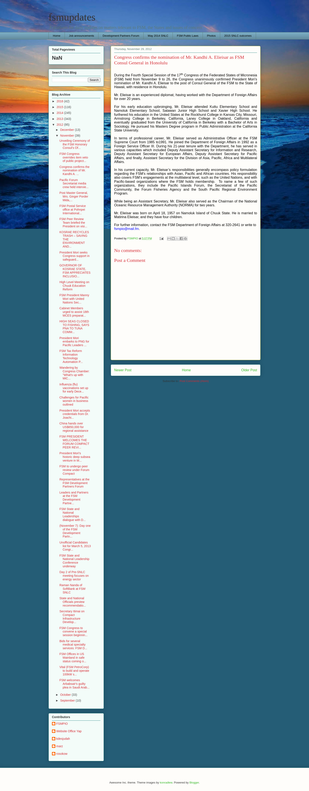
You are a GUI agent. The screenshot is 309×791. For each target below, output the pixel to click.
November (67, 135)
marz (59, 746)
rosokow (61, 753)
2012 (60, 124)
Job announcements (81, 35)
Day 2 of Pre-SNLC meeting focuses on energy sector (74, 575)
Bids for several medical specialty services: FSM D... (73, 644)
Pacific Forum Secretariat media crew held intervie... (74, 183)
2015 (60, 107)
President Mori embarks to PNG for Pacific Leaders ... (74, 341)
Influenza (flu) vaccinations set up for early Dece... (73, 388)
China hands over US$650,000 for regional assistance (73, 427)
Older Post (249, 370)
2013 (60, 119)
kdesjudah (63, 738)
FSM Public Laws (187, 35)
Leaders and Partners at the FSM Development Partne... (73, 498)
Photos (211, 35)
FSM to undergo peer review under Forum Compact (74, 470)
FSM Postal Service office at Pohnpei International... (72, 209)
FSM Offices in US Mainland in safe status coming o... (72, 657)
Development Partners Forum (121, 35)
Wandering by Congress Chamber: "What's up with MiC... (74, 373)
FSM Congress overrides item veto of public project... (73, 157)
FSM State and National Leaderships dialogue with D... (72, 514)
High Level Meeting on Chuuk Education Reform (74, 285)
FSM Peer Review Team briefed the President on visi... (73, 222)
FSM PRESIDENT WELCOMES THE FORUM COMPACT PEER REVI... (74, 442)
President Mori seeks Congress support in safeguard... (74, 256)
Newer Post (123, 370)
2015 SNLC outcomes (237, 35)
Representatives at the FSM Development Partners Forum (74, 483)
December (67, 129)
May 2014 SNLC (158, 35)
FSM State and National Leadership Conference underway (74, 561)
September (68, 700)
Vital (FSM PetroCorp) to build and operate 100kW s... (74, 670)
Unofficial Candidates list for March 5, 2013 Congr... (75, 546)
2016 (60, 101)
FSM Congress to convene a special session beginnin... (73, 631)
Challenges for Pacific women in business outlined (73, 401)
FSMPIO (62, 723)
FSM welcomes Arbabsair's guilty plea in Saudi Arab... (74, 683)
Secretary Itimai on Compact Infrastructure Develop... (72, 617)
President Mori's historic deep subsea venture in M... (74, 456)
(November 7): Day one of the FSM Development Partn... (75, 531)
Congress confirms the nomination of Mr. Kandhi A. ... (74, 170)
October (66, 694)
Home (57, 35)
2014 (60, 113)
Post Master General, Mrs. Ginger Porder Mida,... (73, 196)
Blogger (194, 782)
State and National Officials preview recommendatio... (72, 601)
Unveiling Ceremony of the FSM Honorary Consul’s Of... (74, 144)
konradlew (166, 782)
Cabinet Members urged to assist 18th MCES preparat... (74, 311)
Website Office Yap (69, 731)
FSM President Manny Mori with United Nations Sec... (74, 298)
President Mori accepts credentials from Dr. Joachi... (74, 414)
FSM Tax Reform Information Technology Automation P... (71, 356)
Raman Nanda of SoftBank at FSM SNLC (72, 588)
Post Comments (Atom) (194, 381)
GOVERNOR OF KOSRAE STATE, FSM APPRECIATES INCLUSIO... (75, 271)
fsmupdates (71, 17)
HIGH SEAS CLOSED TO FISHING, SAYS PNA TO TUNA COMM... (74, 327)
